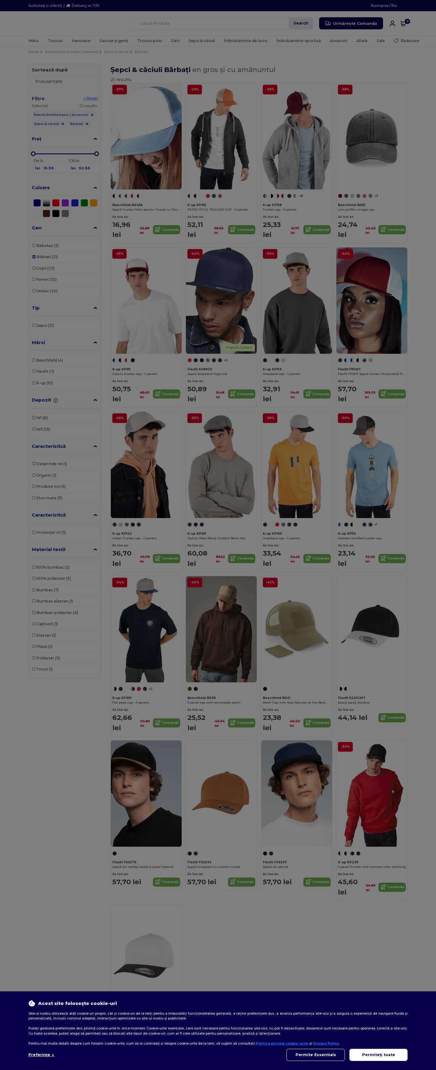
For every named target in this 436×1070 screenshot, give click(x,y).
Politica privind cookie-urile (282, 1043)
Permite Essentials (316, 1054)
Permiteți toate (378, 1054)
